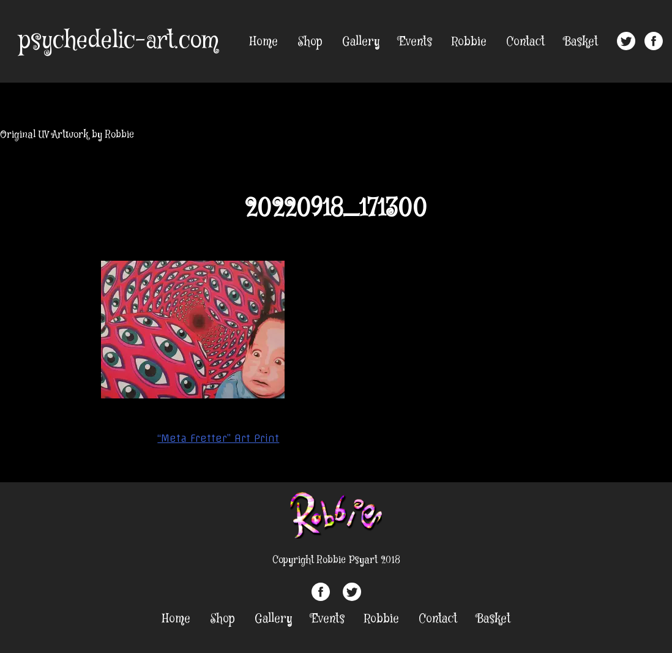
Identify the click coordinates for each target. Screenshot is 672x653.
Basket (581, 42)
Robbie (469, 42)
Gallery (360, 42)
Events (415, 42)
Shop (310, 42)
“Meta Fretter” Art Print (218, 438)
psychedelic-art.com (118, 41)
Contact (525, 42)
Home (264, 42)
